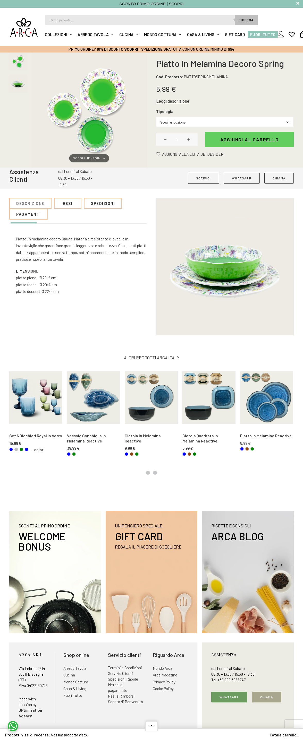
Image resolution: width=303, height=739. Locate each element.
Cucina (126, 34)
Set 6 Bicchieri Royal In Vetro (35, 435)
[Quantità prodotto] (177, 139)
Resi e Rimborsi (121, 696)
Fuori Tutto (263, 34)
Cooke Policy (163, 688)
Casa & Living (201, 34)
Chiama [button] (266, 697)
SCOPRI (176, 4)
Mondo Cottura (160, 34)
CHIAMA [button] (279, 178)
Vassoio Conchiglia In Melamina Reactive (86, 438)
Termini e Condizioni (125, 667)
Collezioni (56, 34)
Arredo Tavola (93, 34)
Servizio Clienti (120, 673)
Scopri (131, 49)
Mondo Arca (162, 668)
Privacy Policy (164, 682)
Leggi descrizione (172, 100)
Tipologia (164, 111)
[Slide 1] (18, 61)
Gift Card (235, 34)
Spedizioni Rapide (123, 679)
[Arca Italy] (23, 28)
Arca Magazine (165, 675)
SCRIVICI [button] (203, 178)
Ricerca (246, 20)
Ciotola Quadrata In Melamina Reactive (200, 438)
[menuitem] (59, 34)
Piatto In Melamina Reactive (266, 435)
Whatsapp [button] (229, 697)
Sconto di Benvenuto (125, 701)
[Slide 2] (18, 84)
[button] (89, 110)
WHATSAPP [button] (241, 178)
